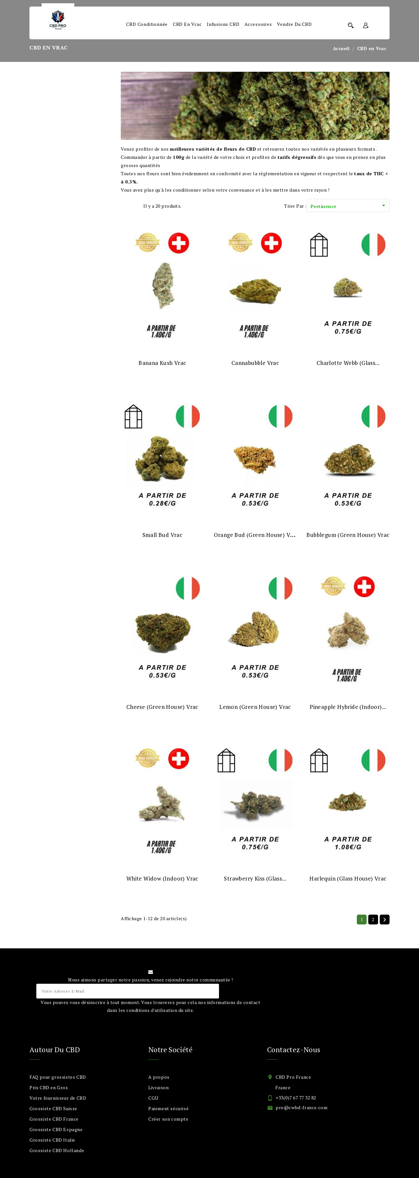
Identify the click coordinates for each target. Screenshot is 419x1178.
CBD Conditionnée (147, 24)
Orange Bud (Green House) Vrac (256, 535)
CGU (153, 1098)
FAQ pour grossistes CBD (57, 1077)
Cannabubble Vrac (255, 363)
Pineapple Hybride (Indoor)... (348, 707)
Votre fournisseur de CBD (57, 1098)
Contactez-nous (293, 1049)
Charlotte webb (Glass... (348, 363)
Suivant (385, 920)
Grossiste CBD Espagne (56, 1129)
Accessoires (258, 24)
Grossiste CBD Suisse (53, 1108)
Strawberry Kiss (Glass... (255, 878)
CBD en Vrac (187, 24)
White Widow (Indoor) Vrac (162, 878)
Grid (124, 205)
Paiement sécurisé (168, 1108)
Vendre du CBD (294, 24)
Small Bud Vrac (162, 535)
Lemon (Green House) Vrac (255, 707)
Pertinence (349, 205)
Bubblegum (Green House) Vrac (347, 535)
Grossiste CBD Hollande (56, 1150)
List (134, 205)
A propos (159, 1077)
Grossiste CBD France (54, 1119)
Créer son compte (168, 1119)
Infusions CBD (223, 24)
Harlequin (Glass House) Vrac (347, 878)
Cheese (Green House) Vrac (162, 707)
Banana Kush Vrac (162, 363)
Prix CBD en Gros (48, 1087)
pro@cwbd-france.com (301, 1107)
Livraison (158, 1087)
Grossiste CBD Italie (52, 1140)
